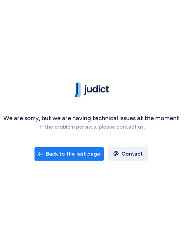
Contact (132, 154)
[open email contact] (69, 154)
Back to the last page (69, 154)
